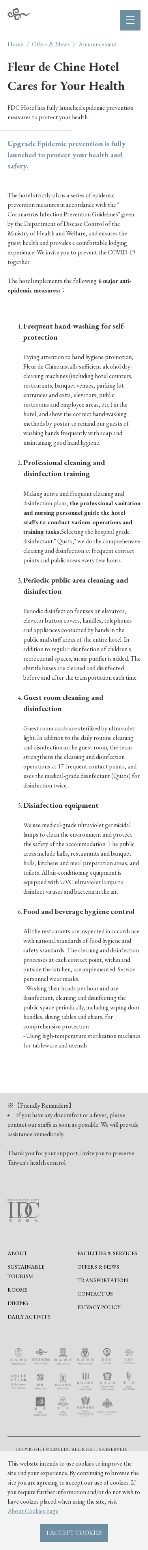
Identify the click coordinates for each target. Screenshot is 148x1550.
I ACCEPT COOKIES (74, 1533)
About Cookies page (32, 1511)
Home (15, 44)
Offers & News (51, 44)
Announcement (98, 44)
